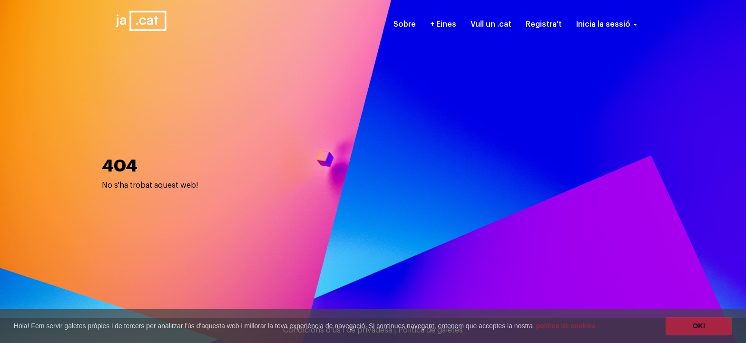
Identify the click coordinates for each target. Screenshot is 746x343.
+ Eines (443, 24)
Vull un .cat (491, 24)
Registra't (544, 24)
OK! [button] (699, 326)
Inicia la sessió (606, 24)
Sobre (404, 24)
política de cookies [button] (565, 326)
